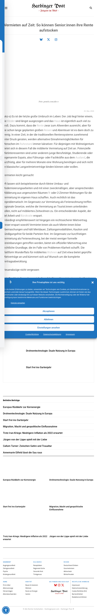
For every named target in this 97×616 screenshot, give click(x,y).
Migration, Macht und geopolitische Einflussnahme (30, 426)
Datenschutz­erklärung (52, 334)
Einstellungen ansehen (48, 327)
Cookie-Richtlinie (32, 334)
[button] (92, 282)
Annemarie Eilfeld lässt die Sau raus (22, 452)
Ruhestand (26, 143)
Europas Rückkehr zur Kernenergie (19, 480)
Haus (57, 120)
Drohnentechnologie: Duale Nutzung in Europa (50, 350)
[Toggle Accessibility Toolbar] (5, 610)
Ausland (80, 157)
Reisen (48, 130)
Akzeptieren (49, 311)
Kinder (11, 120)
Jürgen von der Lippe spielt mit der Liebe (68, 536)
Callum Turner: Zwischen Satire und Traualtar (27, 446)
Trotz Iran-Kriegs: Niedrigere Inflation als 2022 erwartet (32, 433)
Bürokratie (26, 215)
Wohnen (52, 252)
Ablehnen (48, 319)
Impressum (70, 334)
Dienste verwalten (18, 303)
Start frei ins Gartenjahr (38, 367)
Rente (40, 125)
